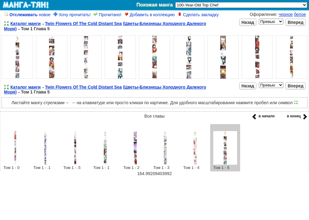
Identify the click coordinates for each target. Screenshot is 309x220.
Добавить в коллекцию (150, 14)
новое (27, 14)
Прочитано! (107, 14)
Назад (247, 22)
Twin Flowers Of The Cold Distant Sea (83, 23)
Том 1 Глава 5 (35, 28)
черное (286, 14)
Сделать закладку (198, 14)
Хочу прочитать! (72, 14)
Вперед (295, 22)
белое (300, 14)
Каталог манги (25, 23)
